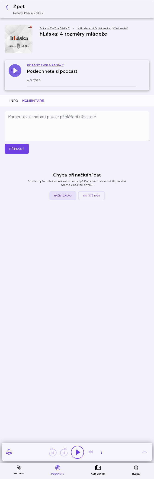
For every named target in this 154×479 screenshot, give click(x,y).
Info (13, 101)
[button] (25, 9)
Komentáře (33, 101)
